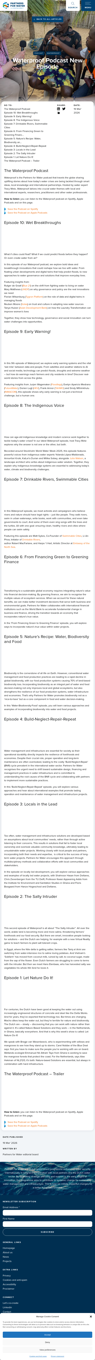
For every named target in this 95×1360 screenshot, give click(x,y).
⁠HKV (36, 388)
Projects (7, 1261)
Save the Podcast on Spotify (23, 209)
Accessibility (9, 1284)
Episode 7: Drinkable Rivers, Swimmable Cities (25, 125)
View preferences (48, 1350)
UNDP (25, 289)
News (6, 1257)
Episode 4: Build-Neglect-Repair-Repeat (25, 146)
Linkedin (7, 1307)
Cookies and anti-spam (15, 1280)
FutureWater (11, 388)
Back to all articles (49, 19)
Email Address (11, 1207)
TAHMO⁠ (59, 388)
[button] (90, 1316)
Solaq (24, 304)
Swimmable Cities (72, 536)
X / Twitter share (64, 108)
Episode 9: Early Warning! (18, 116)
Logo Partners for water (14, 5)
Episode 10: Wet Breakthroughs (21, 112)
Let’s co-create (10, 1303)
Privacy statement (57, 1356)
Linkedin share (58, 108)
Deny (47, 1342)
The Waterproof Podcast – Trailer (22, 161)
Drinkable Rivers (31, 539)
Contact (7, 1312)
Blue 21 (26, 285)
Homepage (9, 1248)
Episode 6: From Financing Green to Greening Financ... (23, 133)
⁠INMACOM (10, 392)
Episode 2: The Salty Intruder (19, 153)
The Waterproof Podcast (17, 109)
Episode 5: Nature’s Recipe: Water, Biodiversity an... (22, 140)
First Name (9, 1218)
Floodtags (56, 384)
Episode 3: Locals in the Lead (20, 149)
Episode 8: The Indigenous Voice (22, 120)
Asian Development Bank (33, 308)
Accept (47, 1335)
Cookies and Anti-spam (38, 1356)
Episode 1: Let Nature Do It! (18, 157)
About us (7, 1252)
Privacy (7, 1275)
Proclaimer (8, 1289)
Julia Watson (76, 458)
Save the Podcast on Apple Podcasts (27, 212)
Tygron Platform (34, 297)
